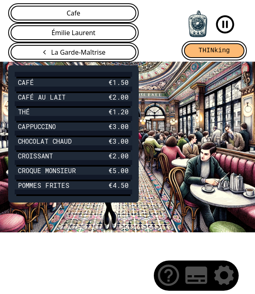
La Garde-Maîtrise (78, 52)
